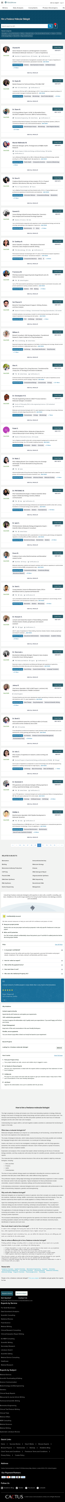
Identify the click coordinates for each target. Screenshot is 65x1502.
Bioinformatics (28, 228)
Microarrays (41, 603)
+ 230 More (29, 738)
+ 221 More (56, 382)
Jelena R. (15, 685)
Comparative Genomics (30, 258)
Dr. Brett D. (16, 719)
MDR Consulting (5, 1420)
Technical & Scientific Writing (52, 702)
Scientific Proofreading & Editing (11, 1378)
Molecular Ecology (30, 33)
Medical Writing (6, 1326)
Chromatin (41, 445)
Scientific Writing (7, 1342)
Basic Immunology (37, 768)
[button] (32, 950)
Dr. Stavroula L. (17, 652)
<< (13, 845)
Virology (49, 382)
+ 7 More (50, 415)
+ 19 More (15, 68)
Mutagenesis (36, 887)
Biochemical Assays (29, 540)
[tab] (32, 950)
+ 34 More (52, 799)
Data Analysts (18, 8)
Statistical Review (7, 1319)
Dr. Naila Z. (16, 459)
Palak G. (15, 428)
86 (24, 845)
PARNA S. (15, 812)
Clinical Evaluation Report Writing (12, 1334)
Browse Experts (43, 1444)
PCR (31, 289)
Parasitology (27, 96)
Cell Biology (31, 319)
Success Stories (15, 1444)
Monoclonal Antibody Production (42, 33)
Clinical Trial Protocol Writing (10, 1409)
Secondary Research (8, 1346)
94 (54, 845)
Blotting (22, 33)
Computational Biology (43, 195)
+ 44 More (36, 832)
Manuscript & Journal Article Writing (12, 1397)
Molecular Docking (49, 477)
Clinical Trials (4, 1413)
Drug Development (38, 702)
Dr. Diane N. (16, 109)
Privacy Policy (5, 1455)
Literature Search (7, 1350)
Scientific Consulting (8, 1315)
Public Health (27, 162)
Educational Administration (31, 636)
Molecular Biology (17, 65)
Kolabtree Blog (45, 1447)
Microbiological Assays (30, 126)
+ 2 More (46, 319)
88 (31, 845)
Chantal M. (16, 48)
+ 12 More (43, 228)
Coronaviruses (42, 382)
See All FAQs (59, 944)
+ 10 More (42, 289)
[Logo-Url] (10, 2)
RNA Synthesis (6, 883)
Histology (26, 799)
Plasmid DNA (16, 35)
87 (27, 845)
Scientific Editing (6, 1354)
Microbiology (36, 96)
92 (47, 845)
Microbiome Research (18, 573)
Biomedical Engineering (8, 1405)
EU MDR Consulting (8, 1339)
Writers (5, 8)
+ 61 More (15, 672)
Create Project (57, 47)
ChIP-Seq (59, 33)
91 (43, 845)
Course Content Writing (39, 669)
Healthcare (4, 1361)
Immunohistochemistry (14, 33)
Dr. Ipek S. (16, 523)
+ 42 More (53, 540)
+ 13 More (58, 477)
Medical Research (7, 1365)
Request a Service (7, 1293)
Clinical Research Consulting (11, 1330)
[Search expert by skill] (27, 26)
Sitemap (32, 1447)
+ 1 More (57, 768)
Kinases (53, 33)
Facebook (30, 1488)
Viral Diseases (28, 477)
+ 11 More (15, 352)
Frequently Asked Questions (9, 1301)
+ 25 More (48, 258)
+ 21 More (15, 198)
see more (46, 62)
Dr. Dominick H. (17, 782)
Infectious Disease (38, 477)
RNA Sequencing (38, 879)
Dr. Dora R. (16, 178)
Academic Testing (56, 636)
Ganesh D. (16, 211)
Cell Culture (39, 319)
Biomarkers (4, 33)
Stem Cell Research (49, 768)
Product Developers (50, 8)
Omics (37, 228)
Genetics (26, 65)
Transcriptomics (42, 509)
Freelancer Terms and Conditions (36, 1451)
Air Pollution (27, 735)
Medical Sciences (6, 1424)
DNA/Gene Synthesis (8, 879)
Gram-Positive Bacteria (47, 96)
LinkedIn (41, 1488)
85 (20, 845)
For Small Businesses (8, 1308)
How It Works (29, 1444)
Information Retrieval (29, 195)
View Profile (6, 55)
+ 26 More (57, 96)
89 (35, 845)
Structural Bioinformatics (30, 829)
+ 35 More (48, 445)
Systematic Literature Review (10, 1432)
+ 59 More (48, 603)
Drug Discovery (51, 349)
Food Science (5, 1323)
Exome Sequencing (8, 887)
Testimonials (21, 1447)
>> (62, 845)
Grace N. (15, 553)
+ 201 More (16, 129)
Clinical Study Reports (7, 1393)
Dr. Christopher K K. (19, 396)
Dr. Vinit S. (16, 586)
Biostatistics (54, 195)
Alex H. (14, 365)
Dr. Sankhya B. (17, 242)
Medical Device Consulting (10, 1357)
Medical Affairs (5, 1417)
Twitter (19, 1488)
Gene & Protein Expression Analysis (22, 832)
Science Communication (8, 1382)
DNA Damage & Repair (7, 35)
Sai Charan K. (17, 302)
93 (50, 845)
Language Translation (53, 669)
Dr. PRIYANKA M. (18, 491)
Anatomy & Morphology (53, 162)
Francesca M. (17, 272)
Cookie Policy (19, 1455)
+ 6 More (15, 165)
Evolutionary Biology (43, 570)
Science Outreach (45, 636)
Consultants (33, 8)
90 (39, 845)
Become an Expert (21, 1293)
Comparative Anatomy (39, 162)
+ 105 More (51, 509)
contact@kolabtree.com (25, 1301)
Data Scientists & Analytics (10, 1311)
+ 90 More (28, 573)
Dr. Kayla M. (16, 81)
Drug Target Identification (38, 349)
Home (3, 1444)
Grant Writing (27, 669)
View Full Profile (32, 73)
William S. (15, 332)
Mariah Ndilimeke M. (19, 143)
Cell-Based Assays (50, 65)
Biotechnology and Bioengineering (12, 1386)
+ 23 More (15, 705)
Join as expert (54, 3)
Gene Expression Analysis (37, 65)
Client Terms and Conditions (10, 1451)
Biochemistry (39, 540)
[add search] (50, 26)
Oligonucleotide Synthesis (26, 35)
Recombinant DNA (38, 883)
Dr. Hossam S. (17, 617)
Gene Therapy (27, 702)
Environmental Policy (18, 738)
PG (6, 430)
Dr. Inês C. (16, 752)
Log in (62, 3)
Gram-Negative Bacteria (53, 126)
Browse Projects (6, 1447)
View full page (58, 1055)
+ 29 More (15, 639)
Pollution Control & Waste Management (42, 735)
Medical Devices (5, 1374)
